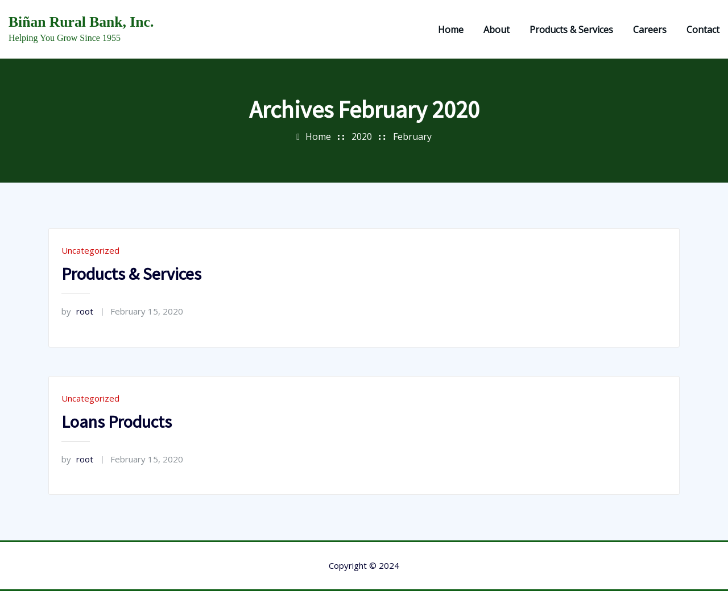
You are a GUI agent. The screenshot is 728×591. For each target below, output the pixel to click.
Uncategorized (90, 250)
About (496, 29)
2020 (361, 136)
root (77, 311)
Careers (650, 29)
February (412, 136)
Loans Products (116, 421)
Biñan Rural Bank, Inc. (81, 22)
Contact (702, 29)
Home (451, 29)
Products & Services (571, 29)
